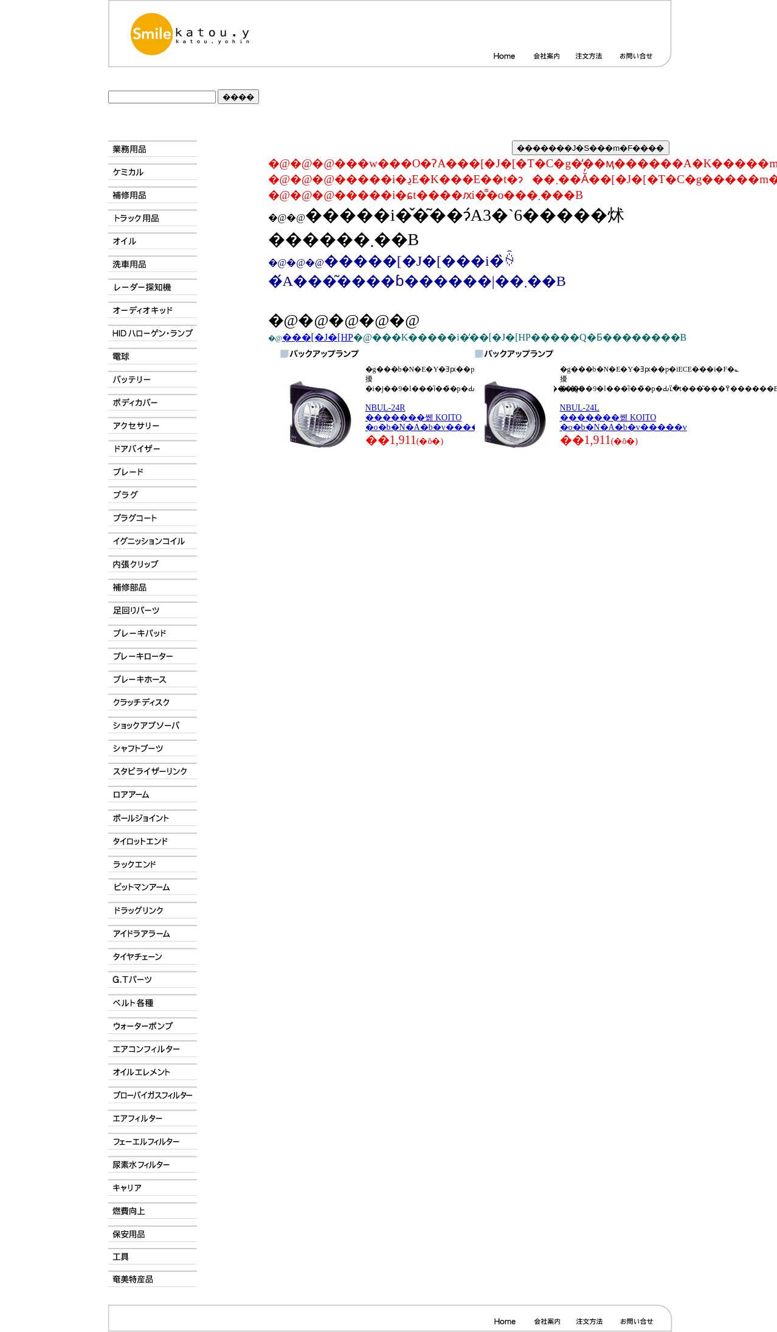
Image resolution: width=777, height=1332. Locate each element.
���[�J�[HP (317, 337)
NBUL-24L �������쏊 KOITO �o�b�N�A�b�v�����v (623, 417)
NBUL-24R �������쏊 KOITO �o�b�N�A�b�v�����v (428, 417)
